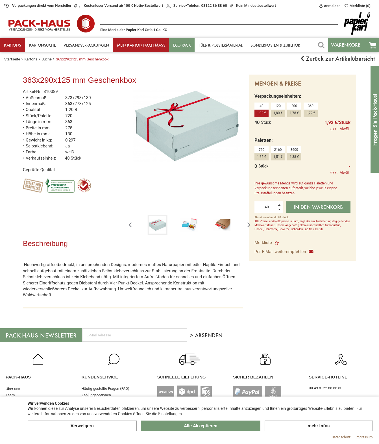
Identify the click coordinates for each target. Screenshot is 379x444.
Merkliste (266, 242)
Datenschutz (341, 437)
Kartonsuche (42, 45)
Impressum (364, 437)
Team (10, 395)
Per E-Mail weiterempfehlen (283, 251)
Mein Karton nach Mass (141, 45)
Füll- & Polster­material (221, 45)
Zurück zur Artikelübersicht (337, 58)
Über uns (13, 389)
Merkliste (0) (358, 6)
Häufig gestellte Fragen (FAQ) (105, 388)
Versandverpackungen (86, 45)
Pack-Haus (18, 377)
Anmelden (330, 6)
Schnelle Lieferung (181, 377)
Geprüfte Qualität (39, 169)
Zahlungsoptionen (96, 395)
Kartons (12, 45)
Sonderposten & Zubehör (275, 45)
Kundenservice (99, 377)
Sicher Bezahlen (253, 377)
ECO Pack (182, 45)
